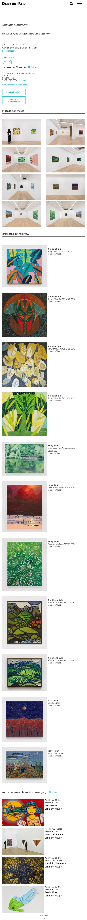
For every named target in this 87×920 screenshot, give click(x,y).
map (22, 80)
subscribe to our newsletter (18, 909)
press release (9, 50)
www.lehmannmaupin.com (14, 84)
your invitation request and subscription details (18, 903)
